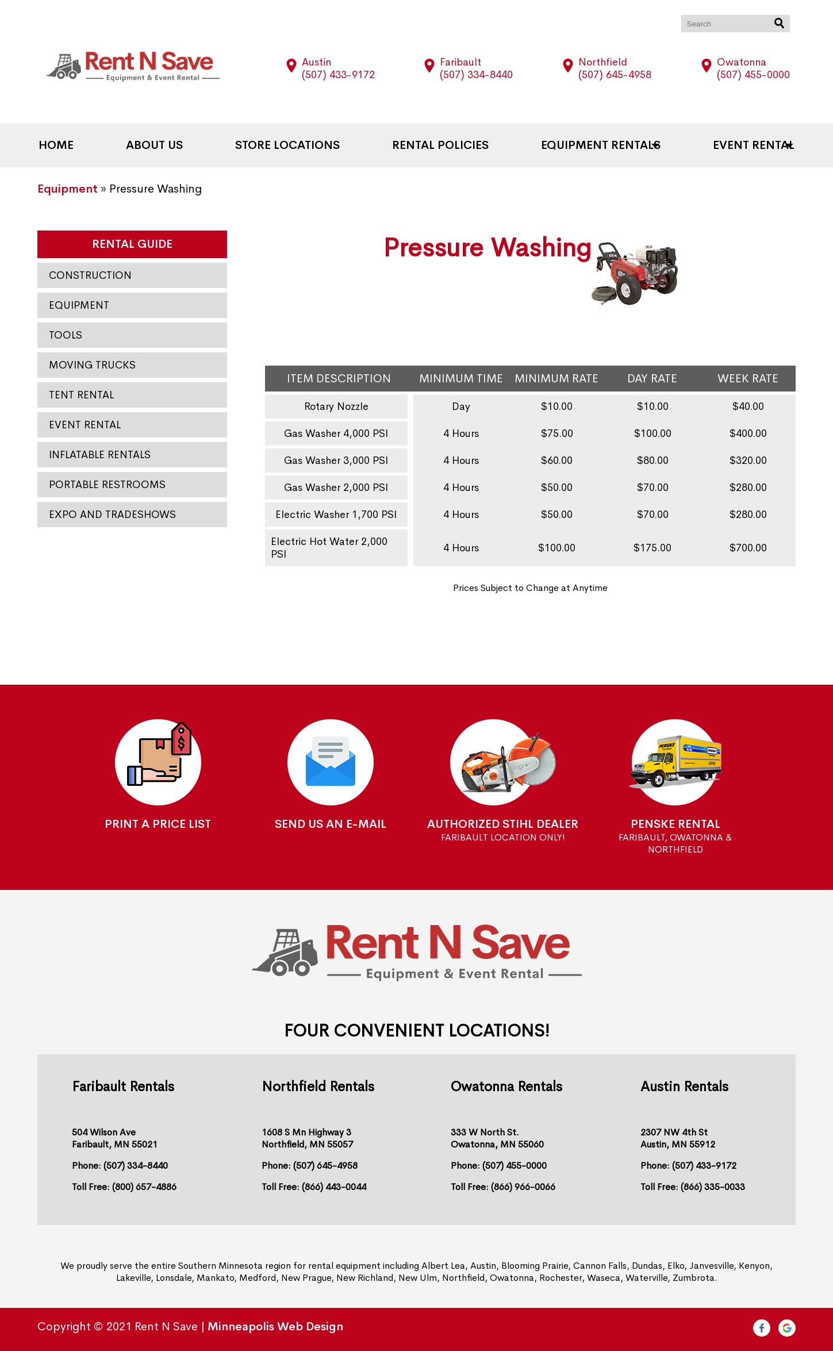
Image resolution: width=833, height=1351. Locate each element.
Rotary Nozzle (336, 406)
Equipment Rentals (588, 145)
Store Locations (291, 145)
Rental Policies (436, 145)
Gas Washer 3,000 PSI (336, 460)
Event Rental (733, 145)
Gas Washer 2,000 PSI (336, 487)
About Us (167, 145)
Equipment (67, 189)
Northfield (602, 62)
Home (76, 145)
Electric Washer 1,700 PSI (336, 514)
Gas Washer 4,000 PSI (336, 433)
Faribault (460, 62)
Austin (316, 62)
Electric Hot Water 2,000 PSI (329, 548)
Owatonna (741, 62)
